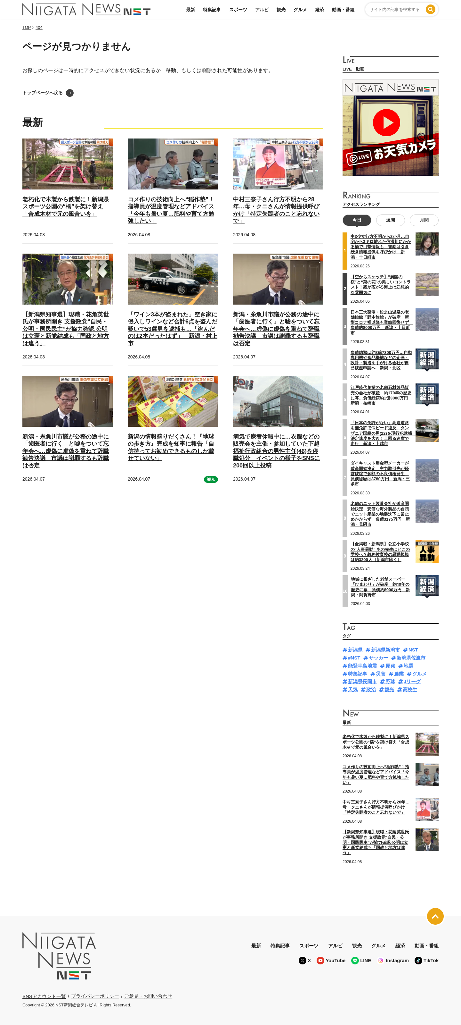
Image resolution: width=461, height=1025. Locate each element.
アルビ (262, 9)
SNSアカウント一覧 (44, 996)
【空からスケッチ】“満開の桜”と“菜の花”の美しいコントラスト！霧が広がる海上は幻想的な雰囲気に (381, 284)
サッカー (378, 657)
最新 (190, 9)
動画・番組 (343, 9)
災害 (380, 673)
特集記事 (212, 9)
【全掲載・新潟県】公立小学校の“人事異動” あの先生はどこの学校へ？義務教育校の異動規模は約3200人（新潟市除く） (380, 552)
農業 (399, 673)
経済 (319, 9)
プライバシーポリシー (95, 996)
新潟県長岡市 (362, 681)
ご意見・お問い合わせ (148, 996)
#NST (354, 657)
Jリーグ (412, 681)
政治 (371, 689)
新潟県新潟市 (385, 649)
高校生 (410, 689)
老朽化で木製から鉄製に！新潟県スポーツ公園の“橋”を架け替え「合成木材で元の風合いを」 (65, 206)
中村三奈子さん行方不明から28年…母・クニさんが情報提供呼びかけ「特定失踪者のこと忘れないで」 (376, 807)
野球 (390, 681)
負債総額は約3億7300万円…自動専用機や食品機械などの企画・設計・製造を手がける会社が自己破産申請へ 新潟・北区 (381, 360)
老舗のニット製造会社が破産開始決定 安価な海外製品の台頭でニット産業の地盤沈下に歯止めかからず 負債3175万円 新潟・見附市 (380, 514)
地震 (408, 665)
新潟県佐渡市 (411, 657)
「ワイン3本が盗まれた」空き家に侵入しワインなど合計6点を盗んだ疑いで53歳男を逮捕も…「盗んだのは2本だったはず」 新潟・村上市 (172, 329)
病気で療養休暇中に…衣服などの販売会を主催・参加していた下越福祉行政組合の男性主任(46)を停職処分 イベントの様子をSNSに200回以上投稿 (276, 451)
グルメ (300, 9)
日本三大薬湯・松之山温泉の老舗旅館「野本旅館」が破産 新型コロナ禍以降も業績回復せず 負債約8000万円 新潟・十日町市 (382, 322)
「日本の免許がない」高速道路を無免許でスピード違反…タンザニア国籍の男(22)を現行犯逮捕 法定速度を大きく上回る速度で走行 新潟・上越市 (383, 433)
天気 (353, 689)
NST (413, 649)
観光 (281, 9)
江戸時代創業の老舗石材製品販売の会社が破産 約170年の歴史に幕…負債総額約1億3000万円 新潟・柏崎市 (381, 395)
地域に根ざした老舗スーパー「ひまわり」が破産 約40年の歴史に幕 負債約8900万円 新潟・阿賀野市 (380, 587)
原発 (390, 665)
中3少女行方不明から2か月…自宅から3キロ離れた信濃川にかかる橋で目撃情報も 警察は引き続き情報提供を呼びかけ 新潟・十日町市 (381, 247)
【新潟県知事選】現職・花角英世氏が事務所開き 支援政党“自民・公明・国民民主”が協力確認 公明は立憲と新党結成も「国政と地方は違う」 (65, 329)
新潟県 (355, 649)
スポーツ (238, 9)
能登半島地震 (362, 665)
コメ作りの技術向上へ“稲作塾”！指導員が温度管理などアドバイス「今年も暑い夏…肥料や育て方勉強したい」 (376, 774)
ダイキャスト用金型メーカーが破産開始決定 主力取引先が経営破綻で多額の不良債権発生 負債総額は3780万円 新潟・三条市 (380, 473)
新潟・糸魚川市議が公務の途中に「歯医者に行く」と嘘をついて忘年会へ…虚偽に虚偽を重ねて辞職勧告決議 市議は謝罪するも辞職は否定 (276, 329)
